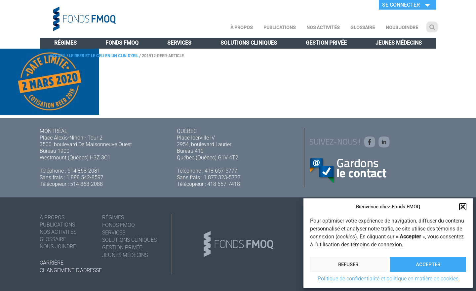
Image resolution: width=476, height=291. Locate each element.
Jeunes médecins (399, 43)
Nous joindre (402, 27)
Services (179, 43)
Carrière (51, 263)
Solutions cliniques (248, 43)
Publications (279, 27)
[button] (462, 206)
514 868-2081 (83, 171)
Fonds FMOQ (122, 43)
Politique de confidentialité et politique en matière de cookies (388, 278)
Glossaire (362, 27)
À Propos (241, 27)
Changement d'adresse (71, 270)
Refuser (348, 265)
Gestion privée (326, 43)
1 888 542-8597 (84, 177)
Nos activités (322, 27)
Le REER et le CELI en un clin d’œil (103, 56)
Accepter (428, 265)
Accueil (57, 56)
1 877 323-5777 (222, 177)
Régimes (65, 43)
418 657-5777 (221, 171)
